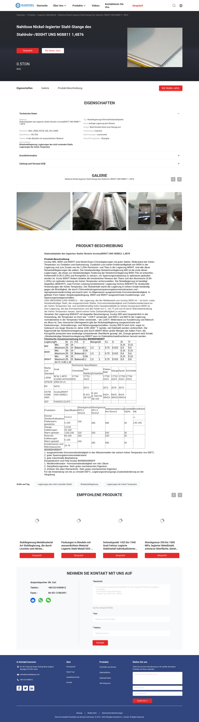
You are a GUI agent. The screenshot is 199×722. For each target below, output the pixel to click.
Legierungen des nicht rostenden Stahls (55, 484)
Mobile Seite (92, 713)
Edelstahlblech (105, 673)
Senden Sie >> (142, 701)
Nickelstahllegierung (89, 484)
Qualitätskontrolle (72, 677)
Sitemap (79, 713)
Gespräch (27, 50)
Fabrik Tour (70, 672)
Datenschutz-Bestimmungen (112, 713)
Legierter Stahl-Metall (46, 15)
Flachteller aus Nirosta (108, 667)
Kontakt (100, 642)
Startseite (21, 15)
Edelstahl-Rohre (105, 678)
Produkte (31, 15)
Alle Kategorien (105, 683)
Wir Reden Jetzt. (53, 50)
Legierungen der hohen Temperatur (122, 484)
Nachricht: (98, 581)
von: (96, 614)
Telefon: (97, 628)
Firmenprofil (70, 667)
